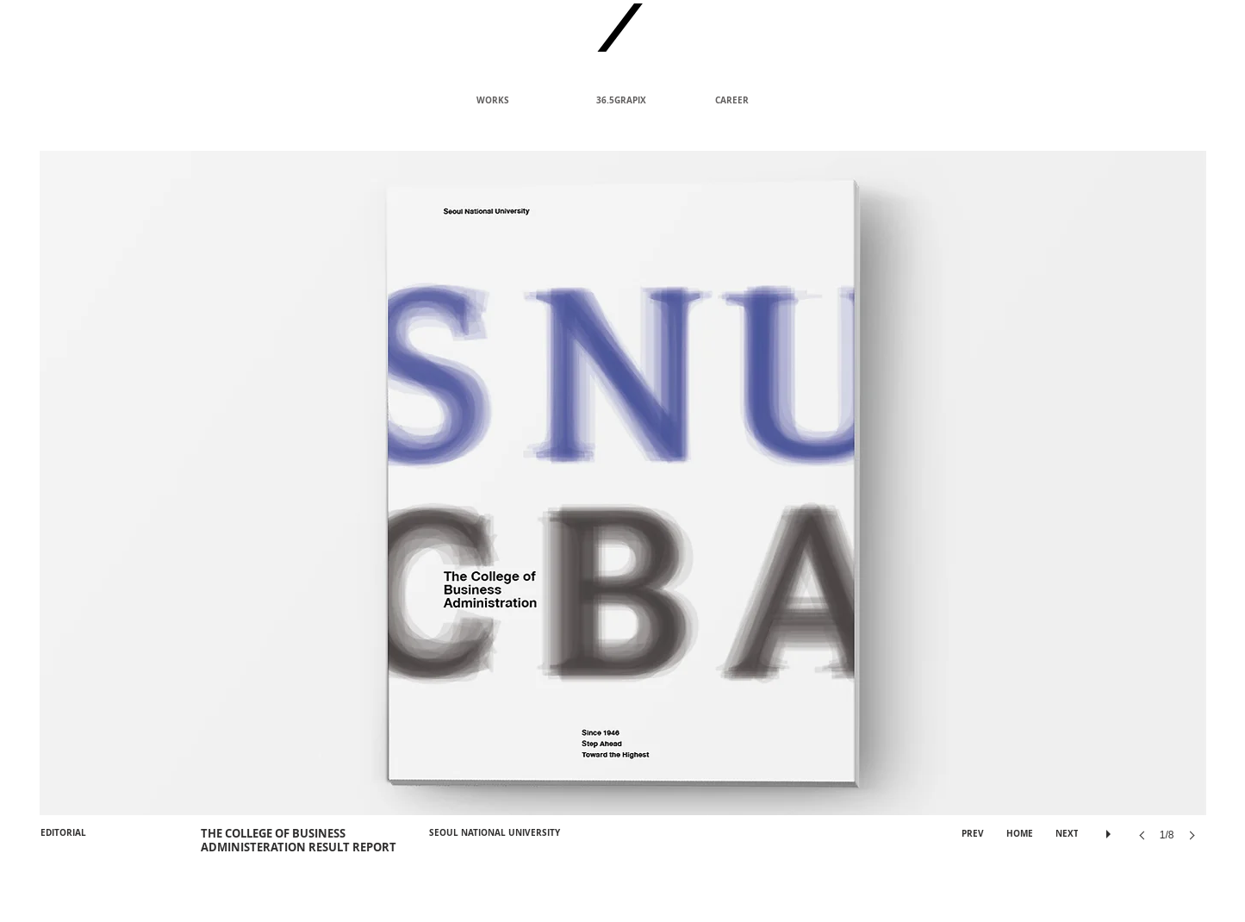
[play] (1110, 830)
